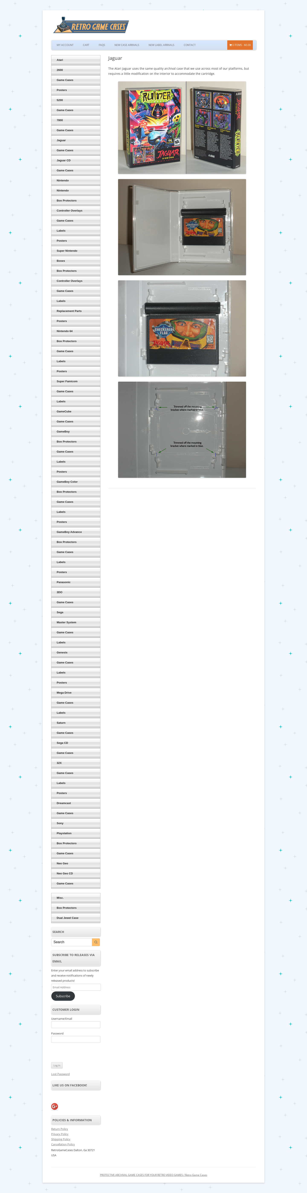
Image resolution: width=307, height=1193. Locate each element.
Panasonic (64, 582)
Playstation (64, 833)
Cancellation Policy (63, 1144)
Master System (66, 622)
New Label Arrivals (161, 45)
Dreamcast (64, 803)
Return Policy (59, 1129)
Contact (190, 45)
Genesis (62, 652)
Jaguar (61, 140)
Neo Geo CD (65, 873)
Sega (60, 612)
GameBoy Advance (69, 532)
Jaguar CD (64, 160)
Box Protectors (67, 200)
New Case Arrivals (126, 45)
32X (59, 763)
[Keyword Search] (71, 942)
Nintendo (63, 180)
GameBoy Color (67, 481)
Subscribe (63, 996)
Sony (60, 823)
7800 (60, 120)
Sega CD (62, 742)
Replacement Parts (69, 311)
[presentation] (80, 1053)
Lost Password (60, 1074)
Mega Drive (64, 692)
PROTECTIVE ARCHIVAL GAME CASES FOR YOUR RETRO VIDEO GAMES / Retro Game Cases (153, 1175)
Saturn (61, 722)
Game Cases (65, 80)
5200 (60, 100)
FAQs (102, 45)
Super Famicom (67, 381)
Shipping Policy (60, 1139)
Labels (61, 230)
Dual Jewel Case (67, 917)
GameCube (64, 411)
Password (57, 1033)
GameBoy (63, 431)
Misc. (60, 897)
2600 (60, 70)
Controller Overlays (70, 210)
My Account (65, 45)
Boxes (61, 260)
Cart (86, 45)
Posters (62, 90)
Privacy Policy (59, 1134)
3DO (59, 592)
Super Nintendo (67, 250)
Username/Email (61, 1019)
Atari (60, 60)
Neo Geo (62, 863)
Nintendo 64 (64, 331)
